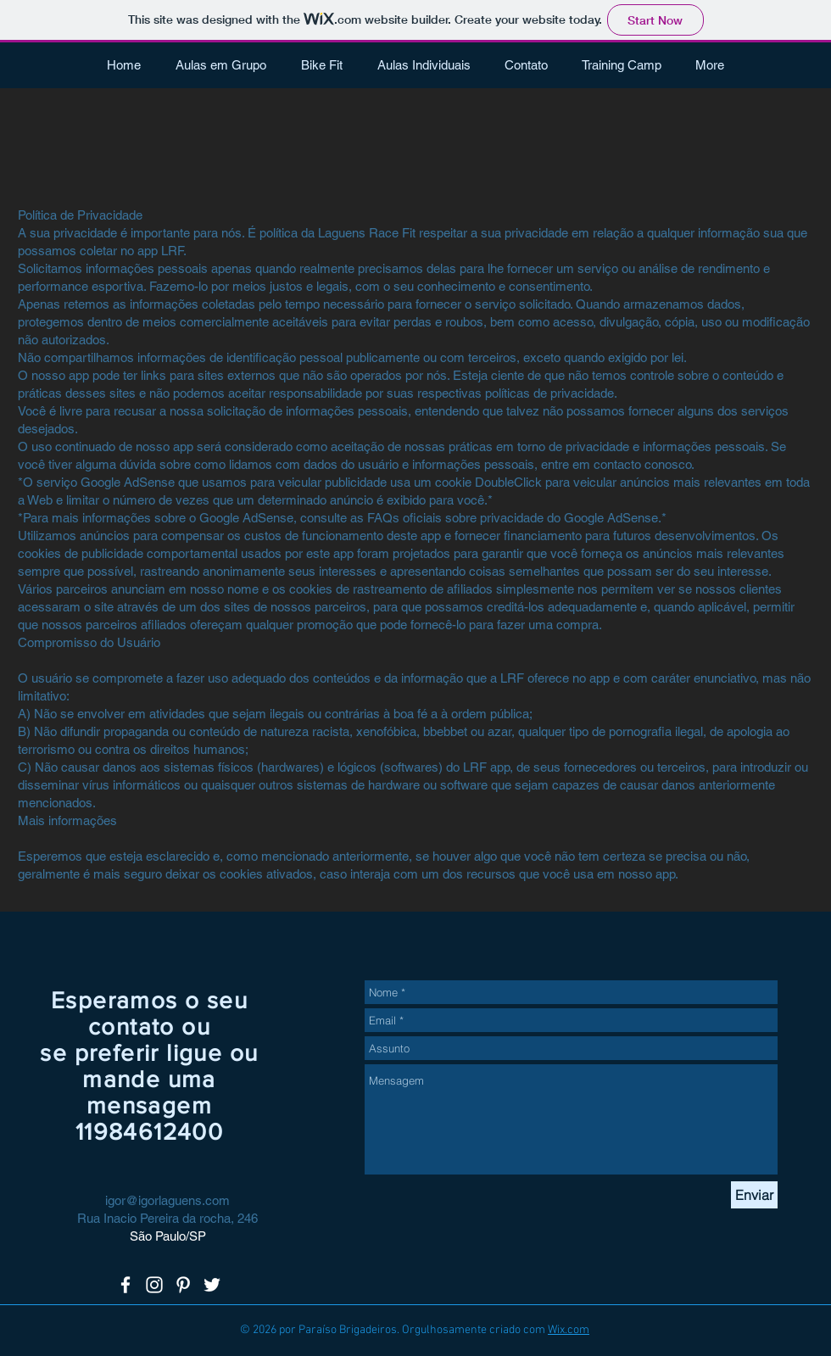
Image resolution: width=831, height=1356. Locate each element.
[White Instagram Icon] (154, 1285)
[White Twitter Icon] (212, 1285)
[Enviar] (754, 1194)
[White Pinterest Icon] (183, 1285)
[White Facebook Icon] (125, 1285)
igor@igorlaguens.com (167, 1200)
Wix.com (568, 1330)
